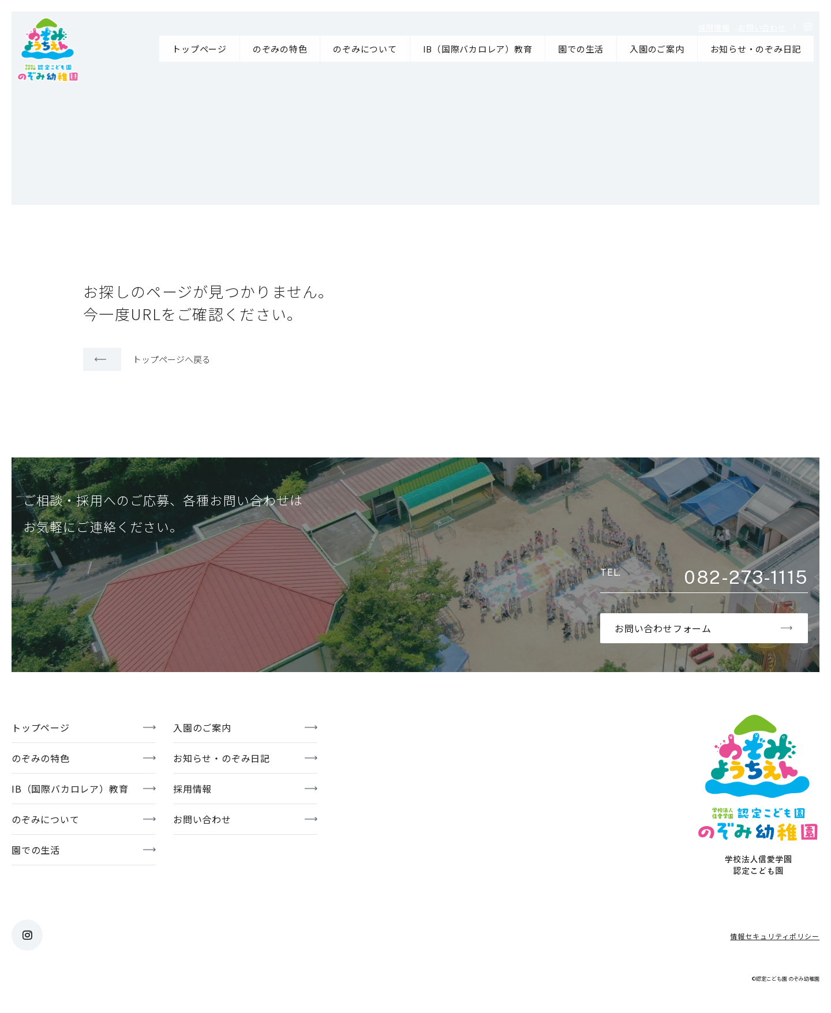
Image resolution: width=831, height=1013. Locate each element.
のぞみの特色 (280, 49)
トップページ (199, 49)
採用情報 (714, 27)
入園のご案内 (657, 49)
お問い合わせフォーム (663, 628)
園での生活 (581, 49)
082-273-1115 (745, 577)
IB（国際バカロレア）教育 (478, 49)
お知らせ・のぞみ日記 (756, 49)
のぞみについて (364, 49)
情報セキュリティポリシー (774, 936)
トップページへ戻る (172, 359)
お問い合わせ (761, 27)
